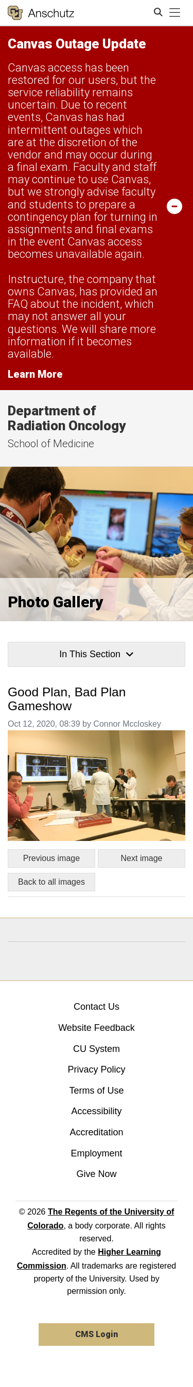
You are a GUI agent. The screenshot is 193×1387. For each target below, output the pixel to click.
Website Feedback (96, 1028)
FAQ (18, 303)
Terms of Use (96, 1090)
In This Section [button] (96, 654)
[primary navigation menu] (175, 13)
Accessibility (96, 1111)
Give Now (96, 1174)
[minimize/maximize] (174, 206)
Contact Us (96, 1007)
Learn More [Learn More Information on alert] (35, 374)
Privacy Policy (96, 1069)
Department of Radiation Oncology (67, 418)
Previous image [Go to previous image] (51, 858)
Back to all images (51, 881)
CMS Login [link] (96, 1334)
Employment (96, 1153)
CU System (96, 1049)
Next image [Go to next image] (142, 858)
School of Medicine (51, 443)
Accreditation (96, 1132)
